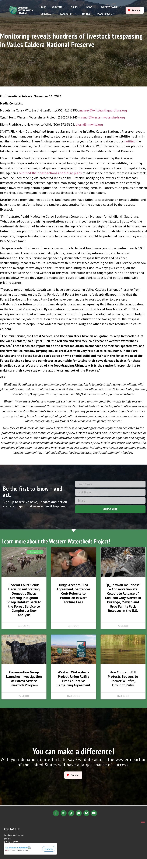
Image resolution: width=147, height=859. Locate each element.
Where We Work (111, 7)
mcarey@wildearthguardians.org (103, 110)
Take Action (68, 14)
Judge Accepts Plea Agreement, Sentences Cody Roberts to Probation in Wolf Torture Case (73, 593)
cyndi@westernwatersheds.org (103, 117)
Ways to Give (105, 14)
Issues (75, 7)
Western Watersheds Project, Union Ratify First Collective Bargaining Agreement (73, 678)
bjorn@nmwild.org (89, 124)
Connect (87, 13)
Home (43, 7)
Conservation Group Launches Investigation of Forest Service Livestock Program (24, 678)
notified (130, 141)
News (90, 7)
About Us (58, 7)
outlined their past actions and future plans (50, 173)
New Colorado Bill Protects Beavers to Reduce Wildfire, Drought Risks (123, 678)
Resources (47, 14)
